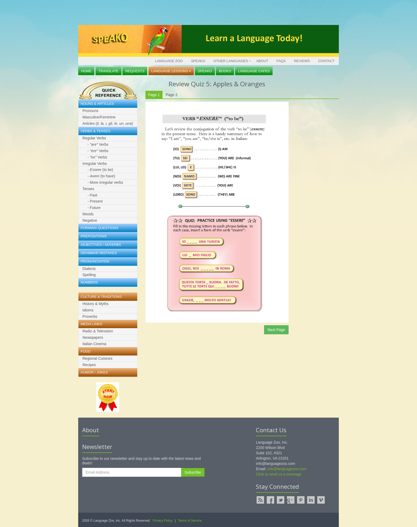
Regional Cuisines (97, 358)
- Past (92, 195)
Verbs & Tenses (95, 131)
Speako (198, 61)
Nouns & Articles (97, 104)
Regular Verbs (94, 138)
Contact (326, 61)
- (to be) (100, 170)
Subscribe (193, 472)
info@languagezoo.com (286, 469)
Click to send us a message (278, 474)
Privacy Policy (163, 520)
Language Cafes (254, 71)
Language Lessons (171, 71)
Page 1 (154, 95)
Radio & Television (97, 331)
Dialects (89, 269)
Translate (108, 71)
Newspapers (92, 337)
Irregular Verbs (94, 163)
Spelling (89, 275)
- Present (95, 201)
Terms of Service (190, 520)
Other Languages (231, 61)
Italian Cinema (94, 344)
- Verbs (97, 144)
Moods (88, 214)
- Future (94, 207)
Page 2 (171, 95)
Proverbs (89, 316)
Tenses (88, 189)
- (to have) (101, 176)
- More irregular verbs (105, 182)
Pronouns (90, 111)
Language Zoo (169, 61)
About (262, 61)
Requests (134, 71)
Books (225, 71)
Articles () (107, 123)
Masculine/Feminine (99, 117)
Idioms (87, 310)
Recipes (89, 365)
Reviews (302, 61)
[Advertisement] (207, 12)
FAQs (281, 61)
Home (86, 71)
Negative (89, 220)
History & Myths (95, 304)
